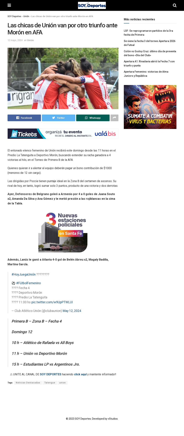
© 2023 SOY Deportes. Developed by (87, 418)
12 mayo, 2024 (15, 40)
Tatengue (49, 383)
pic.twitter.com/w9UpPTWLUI (52, 302)
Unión (26, 16)
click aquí (80, 374)
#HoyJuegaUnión (24, 274)
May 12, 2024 (72, 311)
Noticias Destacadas (28, 383)
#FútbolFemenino (28, 283)
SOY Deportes (14, 16)
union (62, 383)
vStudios (113, 418)
